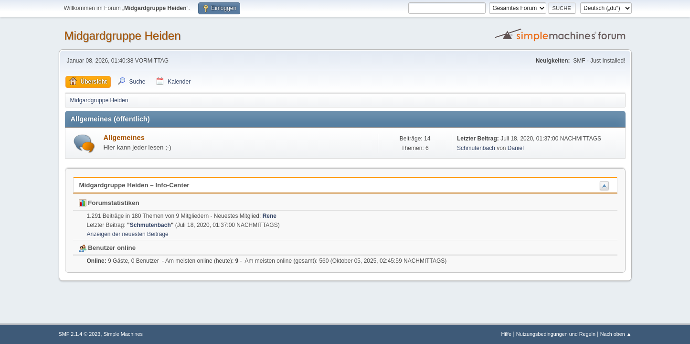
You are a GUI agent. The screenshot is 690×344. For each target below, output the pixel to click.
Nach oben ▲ (616, 334)
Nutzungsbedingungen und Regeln (555, 334)
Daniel (516, 148)
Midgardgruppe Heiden (122, 35)
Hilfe (506, 334)
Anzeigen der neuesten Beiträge (128, 234)
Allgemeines (124, 137)
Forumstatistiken (109, 202)
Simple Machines (123, 334)
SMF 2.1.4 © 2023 (80, 334)
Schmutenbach (476, 148)
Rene (269, 216)
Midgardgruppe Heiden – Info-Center (134, 185)
